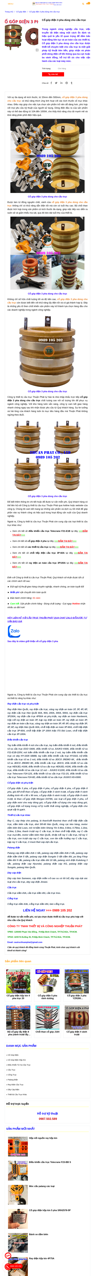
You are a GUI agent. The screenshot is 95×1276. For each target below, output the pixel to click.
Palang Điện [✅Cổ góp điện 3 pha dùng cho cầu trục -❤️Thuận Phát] (13, 1080)
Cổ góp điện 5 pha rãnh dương (47, 997)
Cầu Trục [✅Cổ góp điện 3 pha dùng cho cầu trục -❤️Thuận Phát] (11, 1070)
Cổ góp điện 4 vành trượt (77, 1033)
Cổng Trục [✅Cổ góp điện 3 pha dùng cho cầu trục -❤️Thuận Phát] (12, 1075)
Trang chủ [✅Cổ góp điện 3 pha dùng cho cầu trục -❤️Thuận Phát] (9, 12)
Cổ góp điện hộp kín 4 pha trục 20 (18, 997)
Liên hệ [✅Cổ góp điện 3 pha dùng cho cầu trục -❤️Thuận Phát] (53, 74)
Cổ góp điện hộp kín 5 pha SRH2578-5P (50, 1210)
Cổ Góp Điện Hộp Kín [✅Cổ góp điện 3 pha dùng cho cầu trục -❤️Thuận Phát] (17, 1060)
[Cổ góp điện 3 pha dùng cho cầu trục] (47, 3)
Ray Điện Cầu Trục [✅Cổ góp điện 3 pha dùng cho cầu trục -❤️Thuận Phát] (16, 1085)
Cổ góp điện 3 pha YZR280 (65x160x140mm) (76, 997)
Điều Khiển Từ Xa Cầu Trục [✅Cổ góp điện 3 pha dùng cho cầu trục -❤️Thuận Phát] (19, 1065)
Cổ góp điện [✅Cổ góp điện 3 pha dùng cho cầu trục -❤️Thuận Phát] (21, 12)
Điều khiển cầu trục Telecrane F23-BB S (50, 1162)
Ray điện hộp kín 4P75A (41, 1258)
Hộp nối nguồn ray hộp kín (43, 1138)
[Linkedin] (61, 83)
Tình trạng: (46, 68)
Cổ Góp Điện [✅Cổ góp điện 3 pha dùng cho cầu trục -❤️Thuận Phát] (13, 1055)
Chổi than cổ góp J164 (47, 1032)
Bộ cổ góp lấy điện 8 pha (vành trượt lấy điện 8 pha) (18, 1033)
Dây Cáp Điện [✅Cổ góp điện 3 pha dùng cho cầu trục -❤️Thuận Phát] (13, 1089)
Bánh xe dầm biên (38, 1234)
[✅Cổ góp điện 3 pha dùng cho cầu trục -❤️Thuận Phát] (88, 3)
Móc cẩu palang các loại (42, 1186)
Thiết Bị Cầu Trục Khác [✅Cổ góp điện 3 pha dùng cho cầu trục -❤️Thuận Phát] (17, 1094)
